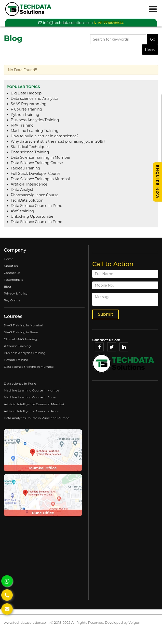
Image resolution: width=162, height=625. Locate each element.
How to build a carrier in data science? (44, 136)
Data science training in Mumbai (28, 367)
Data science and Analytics (35, 98)
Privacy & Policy (16, 293)
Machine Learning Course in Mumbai (32, 390)
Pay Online (12, 300)
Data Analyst (22, 189)
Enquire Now (157, 182)
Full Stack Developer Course (35, 173)
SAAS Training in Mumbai (23, 325)
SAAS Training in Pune (21, 332)
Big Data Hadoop (26, 93)
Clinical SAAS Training (20, 339)
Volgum (134, 622)
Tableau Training (25, 168)
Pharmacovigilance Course (34, 195)
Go (152, 39)
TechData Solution (27, 200)
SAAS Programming (28, 104)
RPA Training (22, 125)
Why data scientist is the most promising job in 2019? (58, 141)
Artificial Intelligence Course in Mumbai (34, 404)
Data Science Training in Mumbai (40, 157)
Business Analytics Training (35, 120)
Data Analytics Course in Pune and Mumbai (37, 418)
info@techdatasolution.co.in (65, 22)
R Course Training (26, 109)
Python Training (25, 114)
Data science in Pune (20, 383)
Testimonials (13, 279)
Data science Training (30, 152)
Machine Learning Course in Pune (30, 397)
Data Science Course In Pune (36, 205)
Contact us (12, 273)
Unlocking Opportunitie (32, 216)
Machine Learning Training (35, 130)
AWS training (22, 211)
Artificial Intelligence (29, 184)
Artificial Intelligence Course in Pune (31, 411)
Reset (150, 49)
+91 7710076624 (108, 23)
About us (11, 266)
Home (8, 259)
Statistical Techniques (30, 146)
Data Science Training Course (37, 163)
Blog (7, 286)
